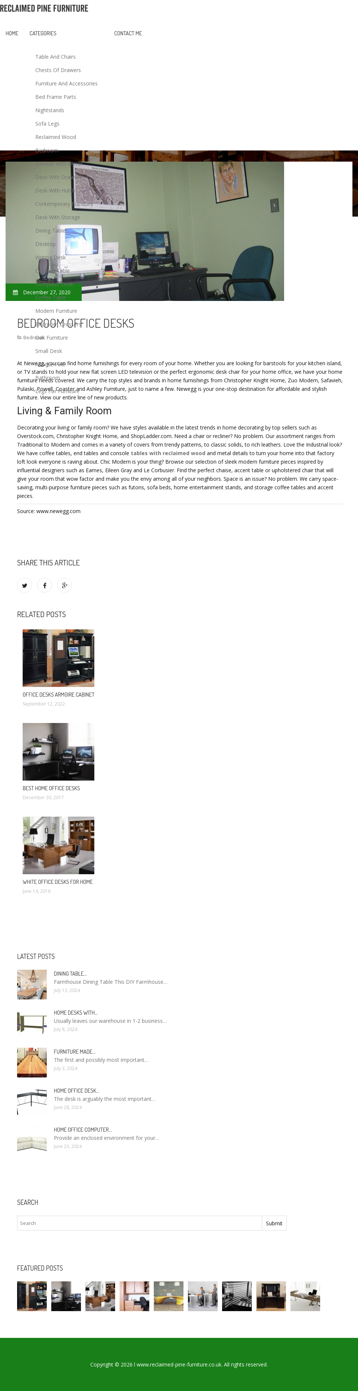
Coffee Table (50, 297)
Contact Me (128, 33)
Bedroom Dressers (58, 324)
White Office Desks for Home (58, 881)
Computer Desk (54, 284)
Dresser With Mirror (59, 163)
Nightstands (49, 110)
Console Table (52, 270)
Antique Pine (50, 364)
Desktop (45, 243)
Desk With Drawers (58, 177)
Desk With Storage (57, 217)
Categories (43, 33)
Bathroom (47, 377)
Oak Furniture (51, 337)
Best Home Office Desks (51, 788)
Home (12, 33)
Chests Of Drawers (58, 70)
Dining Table (50, 230)
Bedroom (46, 150)
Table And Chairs (55, 56)
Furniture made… (74, 1051)
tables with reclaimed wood (168, 453)
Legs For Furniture (57, 391)
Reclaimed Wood (55, 136)
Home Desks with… (76, 1012)
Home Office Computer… (83, 1129)
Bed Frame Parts (55, 96)
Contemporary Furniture (64, 203)
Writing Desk (50, 257)
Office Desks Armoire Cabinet (58, 694)
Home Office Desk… (76, 1090)
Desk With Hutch (55, 190)
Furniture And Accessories (66, 83)
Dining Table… (70, 973)
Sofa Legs (47, 123)
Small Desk (48, 350)
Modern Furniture (56, 310)
